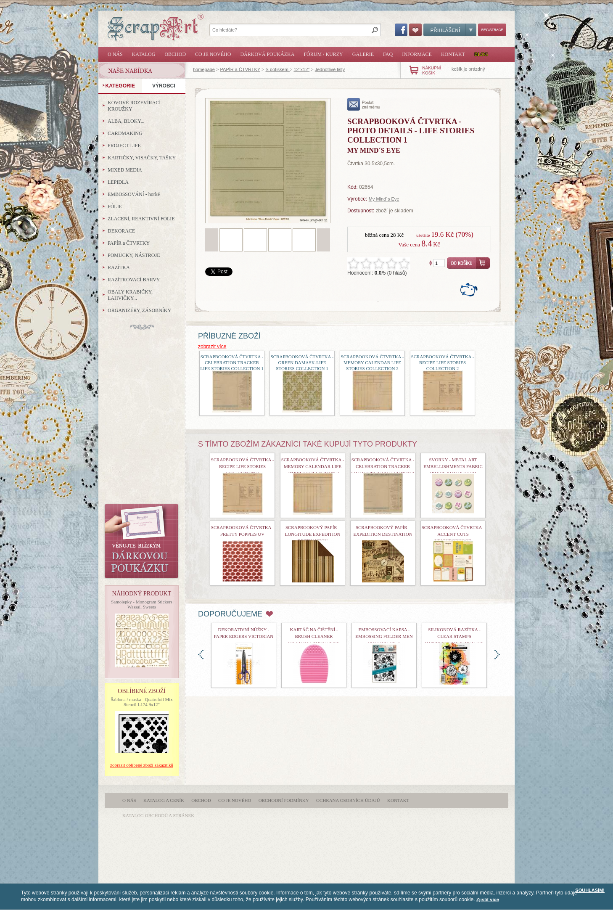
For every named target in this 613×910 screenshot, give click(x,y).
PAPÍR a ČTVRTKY (240, 69)
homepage (204, 69)
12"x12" (301, 69)
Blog (481, 54)
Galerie (363, 54)
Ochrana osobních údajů (348, 800)
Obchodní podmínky (284, 800)
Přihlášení (449, 30)
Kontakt (453, 54)
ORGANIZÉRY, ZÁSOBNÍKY (139, 310)
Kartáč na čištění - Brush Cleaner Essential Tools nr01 (314, 636)
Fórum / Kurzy (323, 54)
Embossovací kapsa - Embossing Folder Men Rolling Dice (383, 636)
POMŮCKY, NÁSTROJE (134, 255)
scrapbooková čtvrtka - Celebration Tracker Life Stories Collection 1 (231, 362)
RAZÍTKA (119, 267)
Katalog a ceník (163, 800)
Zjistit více (487, 899)
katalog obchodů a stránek (158, 815)
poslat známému (363, 104)
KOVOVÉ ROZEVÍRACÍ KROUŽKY (134, 106)
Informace (417, 54)
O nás (115, 54)
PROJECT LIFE (124, 145)
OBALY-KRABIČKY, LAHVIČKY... (130, 295)
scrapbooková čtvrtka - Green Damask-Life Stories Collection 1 (302, 362)
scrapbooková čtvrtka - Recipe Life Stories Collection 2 (442, 362)
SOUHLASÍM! (590, 890)
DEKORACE (121, 231)
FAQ (388, 54)
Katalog (144, 54)
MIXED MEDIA (125, 170)
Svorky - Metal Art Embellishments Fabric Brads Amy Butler (453, 466)
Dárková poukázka (267, 54)
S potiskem (277, 69)
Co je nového (213, 54)
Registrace (492, 30)
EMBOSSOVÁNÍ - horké (134, 194)
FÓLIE (115, 206)
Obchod (175, 54)
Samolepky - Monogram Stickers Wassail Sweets (141, 604)
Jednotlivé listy (330, 69)
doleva (200, 654)
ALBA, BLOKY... (126, 121)
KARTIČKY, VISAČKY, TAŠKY (142, 158)
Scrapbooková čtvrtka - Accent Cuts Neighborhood (453, 534)
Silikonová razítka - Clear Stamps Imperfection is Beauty (454, 636)
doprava (497, 654)
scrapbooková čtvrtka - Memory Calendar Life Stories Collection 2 (372, 362)
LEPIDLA (118, 182)
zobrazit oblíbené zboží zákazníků (141, 764)
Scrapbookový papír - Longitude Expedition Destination (313, 534)
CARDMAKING (125, 133)
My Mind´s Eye (384, 198)
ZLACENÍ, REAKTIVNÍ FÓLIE (141, 219)
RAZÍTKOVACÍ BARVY (134, 280)
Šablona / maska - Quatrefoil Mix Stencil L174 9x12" (142, 702)
